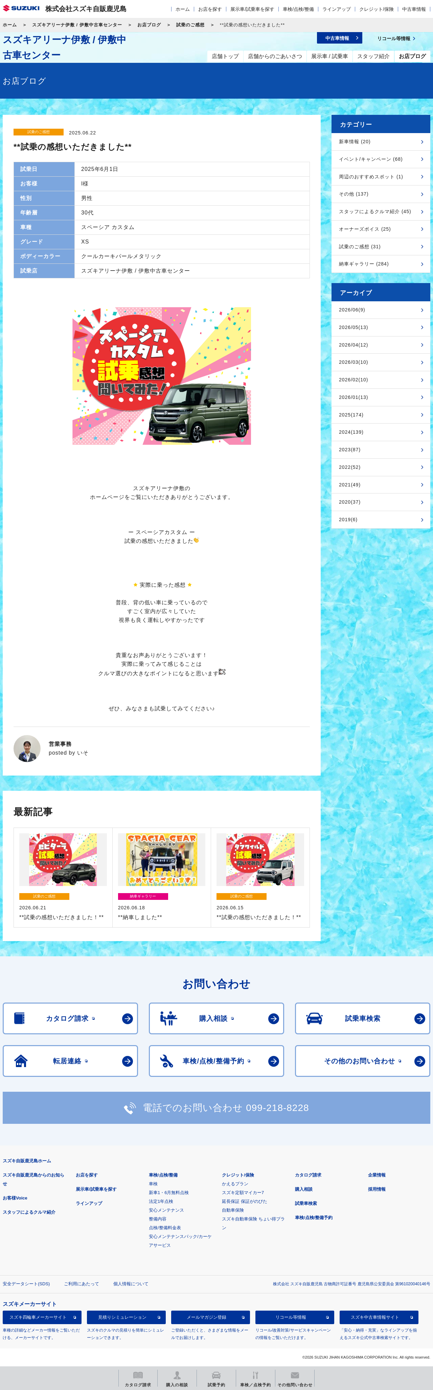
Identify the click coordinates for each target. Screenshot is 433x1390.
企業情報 (377, 1175)
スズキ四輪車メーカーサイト (38, 1317)
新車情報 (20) (355, 141)
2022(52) (350, 467)
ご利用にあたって (81, 1283)
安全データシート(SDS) (26, 1283)
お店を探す (210, 9)
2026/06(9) (352, 309)
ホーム (183, 9)
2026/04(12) (353, 345)
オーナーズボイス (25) (365, 229)
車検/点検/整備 (298, 9)
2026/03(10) (353, 362)
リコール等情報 (290, 1317)
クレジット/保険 (376, 9)
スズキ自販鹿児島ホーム (27, 1160)
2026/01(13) (353, 397)
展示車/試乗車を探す (252, 9)
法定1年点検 (161, 1201)
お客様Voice (15, 1198)
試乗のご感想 (190, 24)
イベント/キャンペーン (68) (371, 159)
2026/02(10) (353, 379)
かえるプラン (235, 1183)
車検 (153, 1183)
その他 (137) (354, 194)
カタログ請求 (308, 1175)
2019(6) (348, 519)
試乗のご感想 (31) (360, 246)
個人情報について (131, 1283)
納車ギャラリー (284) (364, 264)
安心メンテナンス (166, 1210)
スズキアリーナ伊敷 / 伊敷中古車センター (77, 24)
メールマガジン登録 (206, 1317)
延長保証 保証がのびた (244, 1201)
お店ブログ (149, 24)
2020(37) (350, 502)
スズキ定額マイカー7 (243, 1192)
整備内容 (157, 1218)
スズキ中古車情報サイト (375, 1317)
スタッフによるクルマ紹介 (29, 1212)
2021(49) (350, 484)
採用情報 (377, 1189)
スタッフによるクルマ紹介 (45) (375, 211)
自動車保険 (233, 1210)
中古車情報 (414, 9)
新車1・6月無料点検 (169, 1192)
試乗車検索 (306, 1203)
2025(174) (351, 415)
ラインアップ (336, 9)
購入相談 (304, 1189)
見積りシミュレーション (122, 1317)
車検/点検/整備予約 (314, 1217)
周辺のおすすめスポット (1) (371, 176)
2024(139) (351, 432)
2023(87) (350, 449)
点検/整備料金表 (165, 1227)
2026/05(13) (353, 327)
